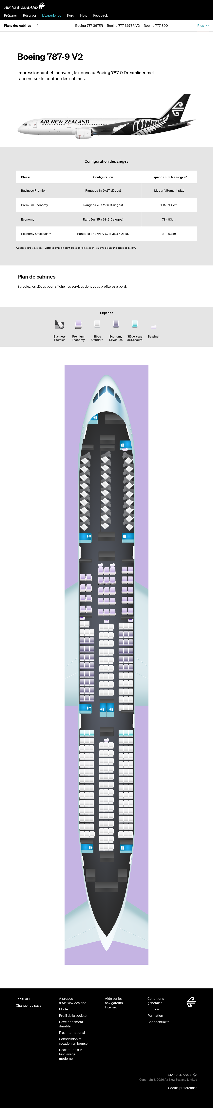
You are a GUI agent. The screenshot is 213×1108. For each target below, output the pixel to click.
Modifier (180, 15)
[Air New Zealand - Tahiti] (24, 6)
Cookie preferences (182, 1088)
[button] (203, 25)
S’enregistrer (199, 15)
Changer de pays (28, 1005)
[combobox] (180, 7)
